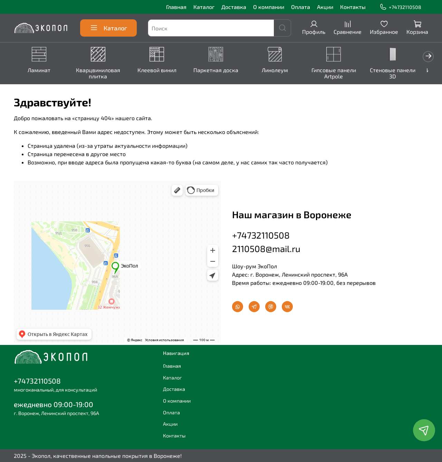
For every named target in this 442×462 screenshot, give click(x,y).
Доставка (233, 6)
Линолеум (281, 70)
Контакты (353, 6)
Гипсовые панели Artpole (341, 73)
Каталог (203, 6)
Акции (325, 6)
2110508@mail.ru (266, 247)
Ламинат (39, 70)
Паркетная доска (221, 70)
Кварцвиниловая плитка (100, 73)
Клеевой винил (160, 70)
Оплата (300, 6)
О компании (268, 6)
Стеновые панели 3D (402, 73)
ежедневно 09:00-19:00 (53, 404)
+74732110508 (400, 7)
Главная (176, 6)
